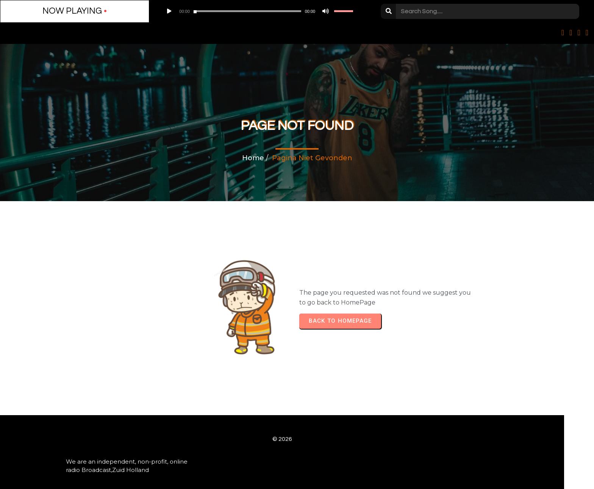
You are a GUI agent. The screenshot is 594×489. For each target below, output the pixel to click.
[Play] (127, 11)
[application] (196, 11)
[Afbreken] (243, 11)
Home (253, 159)
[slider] (186, 11)
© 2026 (297, 428)
